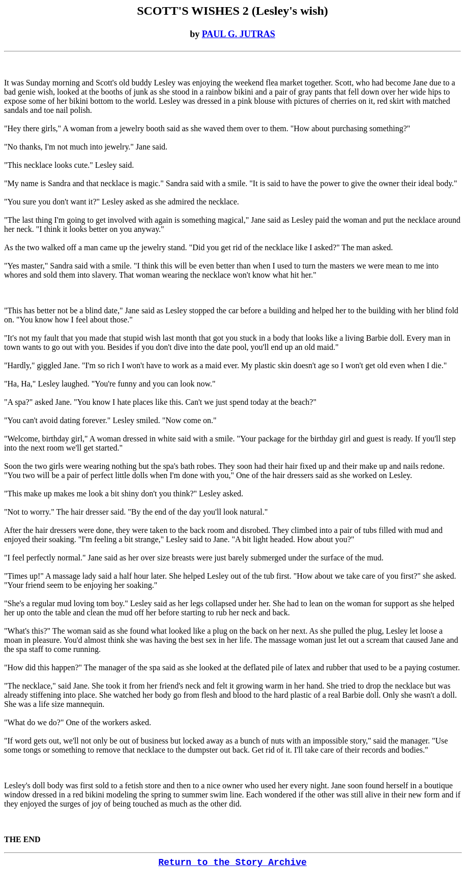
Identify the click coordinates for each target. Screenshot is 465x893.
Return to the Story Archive (232, 862)
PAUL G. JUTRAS (238, 34)
